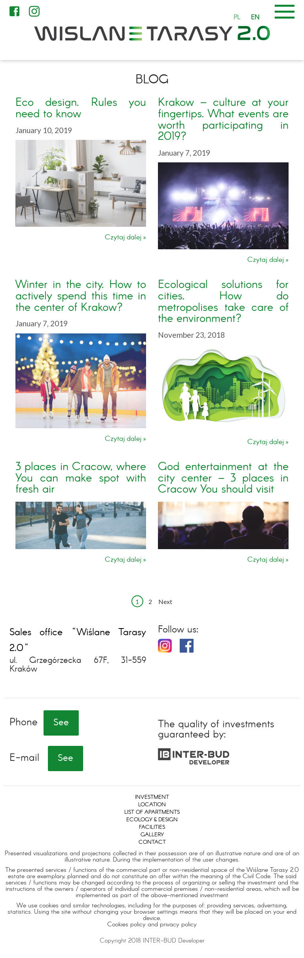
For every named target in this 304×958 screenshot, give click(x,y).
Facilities (152, 827)
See (61, 723)
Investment (152, 797)
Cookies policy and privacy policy (152, 924)
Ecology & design (152, 820)
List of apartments (152, 812)
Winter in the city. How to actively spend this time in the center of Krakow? (80, 296)
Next (165, 601)
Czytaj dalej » (125, 237)
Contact (152, 842)
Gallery (152, 835)
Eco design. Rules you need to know (80, 108)
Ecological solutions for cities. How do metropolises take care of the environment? (223, 302)
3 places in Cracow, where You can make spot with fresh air (80, 478)
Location (152, 805)
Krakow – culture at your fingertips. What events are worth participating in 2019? (223, 120)
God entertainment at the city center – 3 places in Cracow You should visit (223, 478)
